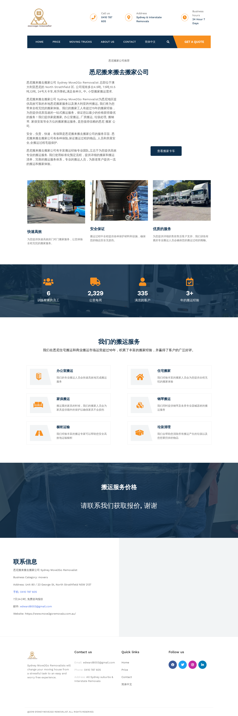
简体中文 (150, 42)
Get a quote (194, 42)
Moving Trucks (80, 42)
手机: (16, 591)
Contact (129, 42)
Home (39, 42)
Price (56, 42)
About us (107, 42)
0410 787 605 (28, 591)
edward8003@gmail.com (36, 606)
